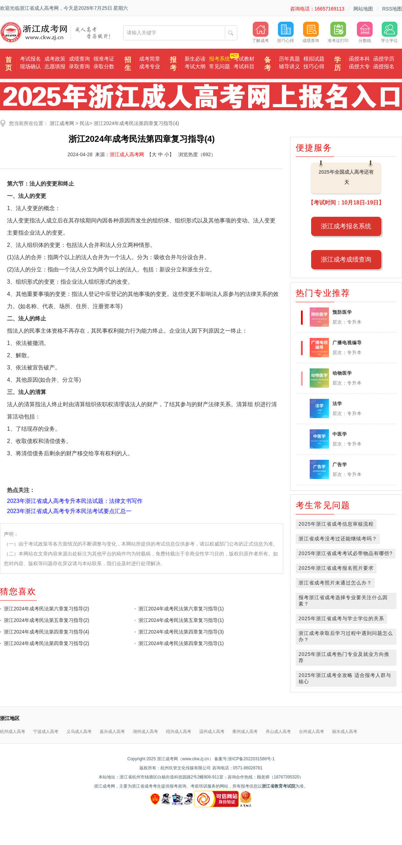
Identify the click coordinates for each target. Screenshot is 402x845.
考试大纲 (195, 66)
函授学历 (383, 59)
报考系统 (219, 59)
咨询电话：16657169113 (317, 9)
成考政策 (54, 59)
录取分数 (103, 66)
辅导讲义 (289, 66)
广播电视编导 (347, 342)
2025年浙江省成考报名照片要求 (336, 568)
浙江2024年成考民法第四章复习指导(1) (181, 643)
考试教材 (244, 59)
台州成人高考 (311, 731)
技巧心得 (313, 66)
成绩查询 (79, 59)
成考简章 (149, 59)
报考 (173, 63)
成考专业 (149, 66)
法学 (337, 403)
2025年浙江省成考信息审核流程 (336, 524)
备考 (267, 63)
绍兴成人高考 (178, 731)
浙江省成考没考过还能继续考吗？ (338, 538)
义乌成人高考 (79, 731)
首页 (8, 63)
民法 (84, 123)
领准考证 (103, 59)
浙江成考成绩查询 (346, 259)
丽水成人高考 (344, 731)
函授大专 (359, 66)
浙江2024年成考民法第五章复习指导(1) (181, 620)
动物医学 (342, 373)
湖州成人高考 (145, 731)
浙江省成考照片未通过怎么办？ (335, 583)
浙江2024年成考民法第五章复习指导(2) (46, 620)
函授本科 (359, 59)
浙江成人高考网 (127, 154)
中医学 (339, 434)
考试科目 (244, 66)
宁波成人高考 (45, 731)
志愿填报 (54, 66)
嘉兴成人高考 (112, 731)
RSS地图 (392, 9)
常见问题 (219, 66)
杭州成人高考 (12, 731)
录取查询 (79, 66)
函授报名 (383, 66)
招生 (127, 63)
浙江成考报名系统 (346, 226)
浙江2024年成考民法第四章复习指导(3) (181, 632)
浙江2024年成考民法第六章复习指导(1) (181, 608)
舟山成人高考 (278, 731)
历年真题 (289, 59)
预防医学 (342, 312)
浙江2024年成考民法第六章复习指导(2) (46, 608)
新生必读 (195, 59)
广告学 (339, 464)
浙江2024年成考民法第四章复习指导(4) (136, 123)
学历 (337, 63)
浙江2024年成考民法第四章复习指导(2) (46, 643)
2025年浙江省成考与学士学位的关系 (341, 618)
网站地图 (363, 9)
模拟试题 (313, 59)
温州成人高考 (211, 731)
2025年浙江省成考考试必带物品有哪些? (346, 553)
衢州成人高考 (245, 731)
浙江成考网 (62, 123)
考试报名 (30, 59)
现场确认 (30, 66)
